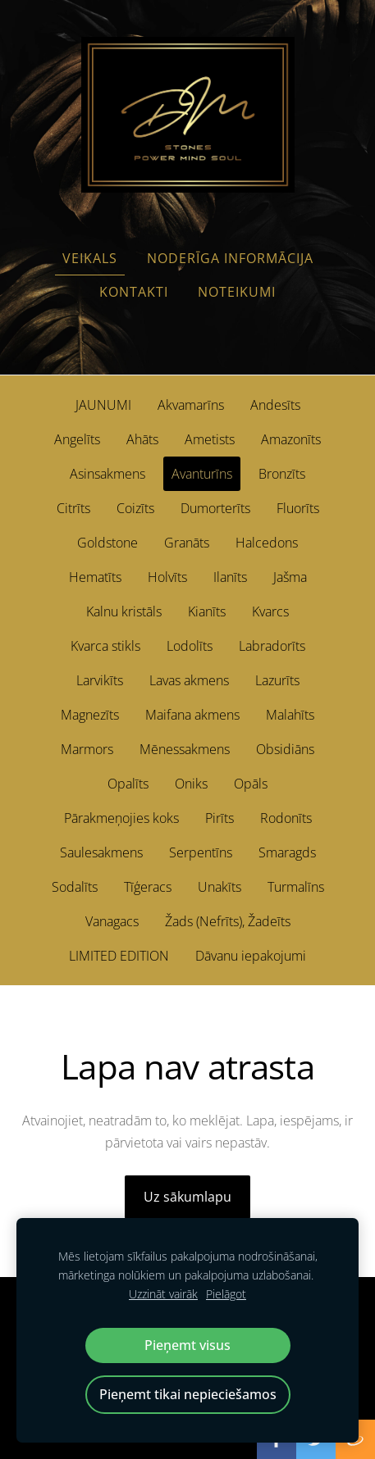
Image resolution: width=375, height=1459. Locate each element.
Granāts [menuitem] (186, 543)
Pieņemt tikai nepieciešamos (188, 1394)
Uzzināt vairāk (163, 1294)
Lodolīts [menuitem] (190, 646)
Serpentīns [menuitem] (200, 852)
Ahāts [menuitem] (142, 439)
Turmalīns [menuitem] (296, 887)
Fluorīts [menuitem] (298, 508)
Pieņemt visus (187, 1345)
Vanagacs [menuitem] (112, 921)
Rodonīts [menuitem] (286, 818)
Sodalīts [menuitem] (75, 887)
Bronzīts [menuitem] (281, 474)
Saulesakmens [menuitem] (101, 852)
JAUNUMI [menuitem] (103, 405)
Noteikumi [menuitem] (237, 292)
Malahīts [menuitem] (290, 715)
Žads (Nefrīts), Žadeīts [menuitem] (227, 921)
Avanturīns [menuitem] (201, 474)
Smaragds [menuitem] (287, 852)
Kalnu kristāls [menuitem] (124, 611)
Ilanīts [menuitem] (230, 577)
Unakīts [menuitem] (219, 887)
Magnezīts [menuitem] (90, 715)
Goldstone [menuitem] (107, 543)
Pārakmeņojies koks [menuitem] (121, 818)
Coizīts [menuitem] (135, 508)
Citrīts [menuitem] (73, 508)
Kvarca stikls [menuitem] (105, 646)
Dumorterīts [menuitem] (215, 508)
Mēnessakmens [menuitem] (184, 749)
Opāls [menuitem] (251, 784)
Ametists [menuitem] (210, 439)
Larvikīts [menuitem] (99, 680)
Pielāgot (226, 1294)
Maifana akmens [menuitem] (192, 715)
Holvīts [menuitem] (167, 577)
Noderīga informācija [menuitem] (230, 258)
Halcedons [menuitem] (267, 543)
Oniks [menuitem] (191, 784)
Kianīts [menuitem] (207, 611)
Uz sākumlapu (187, 1197)
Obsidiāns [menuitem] (285, 749)
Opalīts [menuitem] (128, 784)
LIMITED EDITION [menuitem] (119, 956)
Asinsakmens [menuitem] (107, 474)
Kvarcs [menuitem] (270, 611)
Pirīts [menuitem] (219, 818)
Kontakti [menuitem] (133, 292)
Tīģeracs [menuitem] (147, 887)
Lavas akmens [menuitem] (189, 680)
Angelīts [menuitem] (77, 439)
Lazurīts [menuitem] (277, 680)
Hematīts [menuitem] (95, 577)
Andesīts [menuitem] (275, 405)
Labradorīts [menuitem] (272, 646)
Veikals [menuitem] (89, 258)
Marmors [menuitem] (87, 749)
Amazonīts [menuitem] (291, 439)
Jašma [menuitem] (290, 577)
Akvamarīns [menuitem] (191, 405)
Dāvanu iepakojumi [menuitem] (250, 956)
